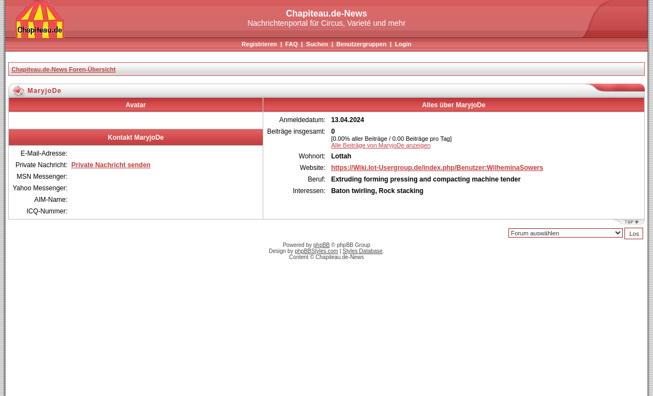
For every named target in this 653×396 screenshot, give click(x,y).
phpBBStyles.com (316, 251)
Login (403, 44)
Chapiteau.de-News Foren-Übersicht (63, 69)
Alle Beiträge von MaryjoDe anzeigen (380, 145)
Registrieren (259, 44)
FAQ (291, 44)
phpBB (321, 245)
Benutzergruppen (361, 44)
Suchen (317, 44)
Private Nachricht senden (111, 165)
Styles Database (362, 251)
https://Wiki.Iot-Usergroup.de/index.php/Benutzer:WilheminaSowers (437, 168)
